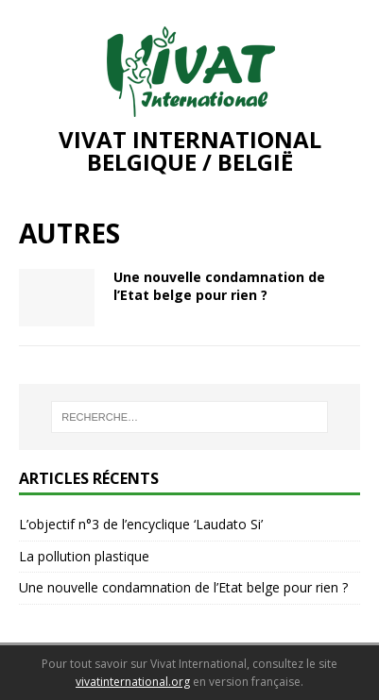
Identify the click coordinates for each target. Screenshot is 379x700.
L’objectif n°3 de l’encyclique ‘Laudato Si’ (141, 524)
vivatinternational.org (133, 682)
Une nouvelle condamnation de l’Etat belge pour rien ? (219, 285)
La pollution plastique (84, 556)
